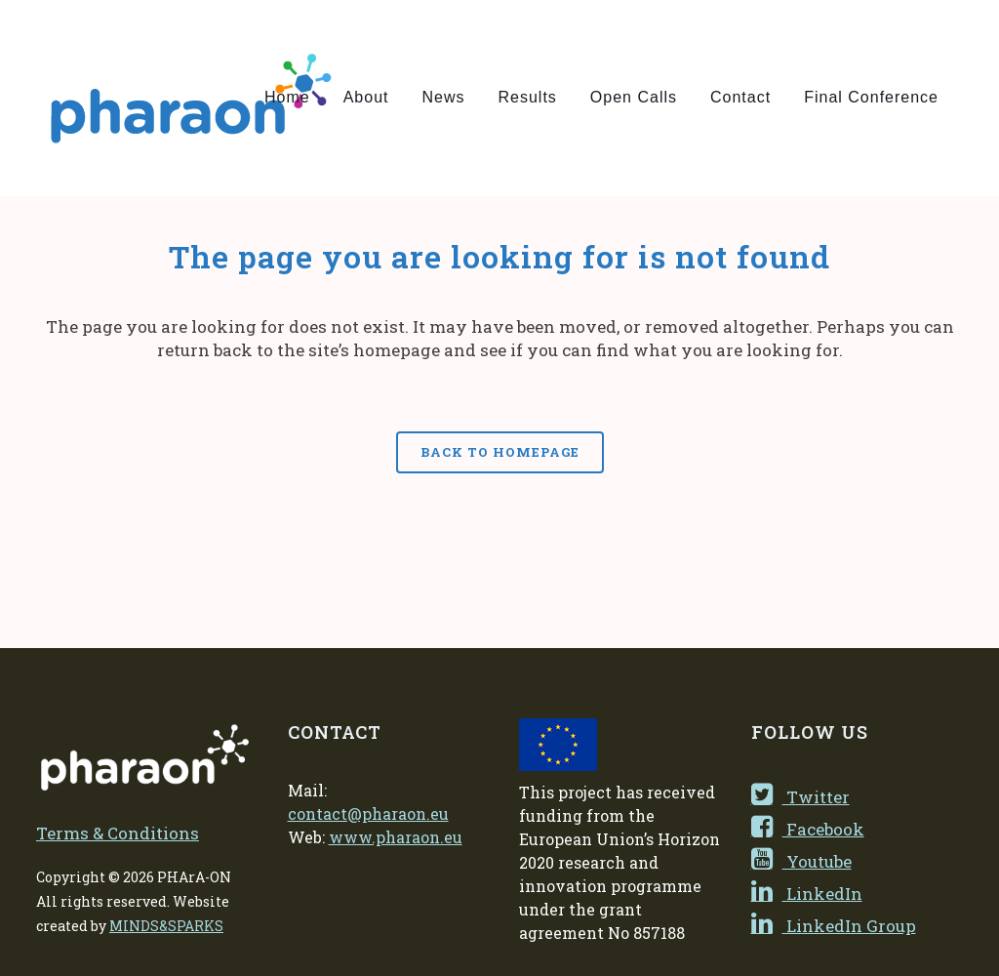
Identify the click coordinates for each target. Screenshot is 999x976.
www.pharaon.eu (395, 837)
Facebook (807, 829)
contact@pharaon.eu (368, 813)
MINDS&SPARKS (166, 925)
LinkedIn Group (833, 926)
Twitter (800, 797)
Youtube (801, 861)
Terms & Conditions (117, 833)
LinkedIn (806, 893)
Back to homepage (499, 452)
